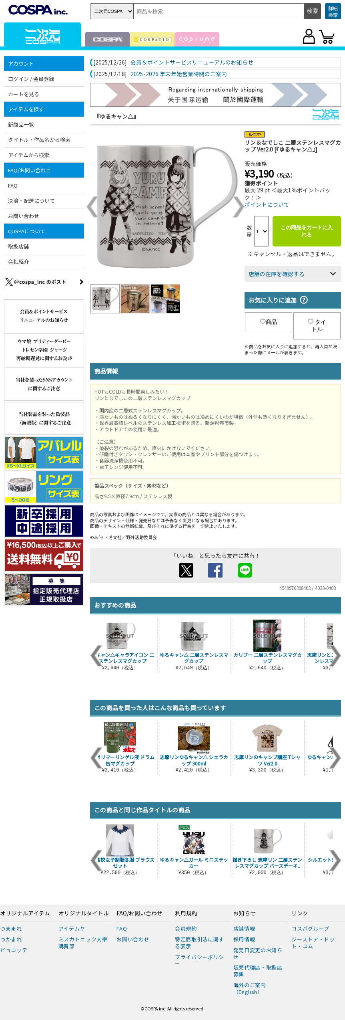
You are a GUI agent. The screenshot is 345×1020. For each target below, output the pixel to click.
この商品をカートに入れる (307, 231)
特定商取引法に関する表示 (199, 942)
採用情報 (244, 939)
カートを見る (23, 94)
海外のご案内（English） (249, 988)
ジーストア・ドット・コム (313, 942)
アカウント (21, 63)
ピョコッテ (13, 950)
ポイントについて (267, 204)
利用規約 (186, 913)
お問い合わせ (23, 216)
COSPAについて (26, 231)
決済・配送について (31, 200)
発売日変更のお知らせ (258, 953)
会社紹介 (18, 261)
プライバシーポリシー (199, 960)
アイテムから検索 (28, 155)
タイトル (317, 325)
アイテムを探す (26, 109)
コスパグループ (310, 928)
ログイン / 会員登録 (31, 79)
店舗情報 (244, 928)
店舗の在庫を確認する (277, 274)
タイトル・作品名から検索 (39, 139)
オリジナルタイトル (83, 913)
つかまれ (11, 939)
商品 (268, 322)
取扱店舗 (18, 246)
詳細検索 (333, 11)
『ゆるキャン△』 (116, 116)
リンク (299, 913)
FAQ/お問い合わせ (29, 170)
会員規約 (186, 928)
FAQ (13, 185)
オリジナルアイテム (25, 913)
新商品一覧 (21, 124)
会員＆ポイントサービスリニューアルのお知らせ (191, 62)
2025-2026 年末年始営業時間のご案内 (178, 74)
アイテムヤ (71, 928)
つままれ (11, 928)
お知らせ (244, 913)
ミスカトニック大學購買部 (83, 942)
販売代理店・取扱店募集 (258, 970)
